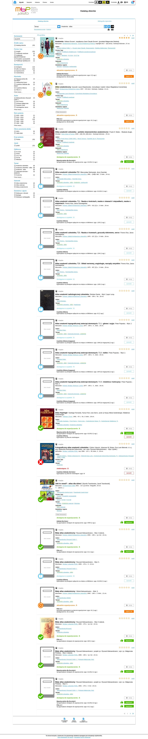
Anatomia (60, 465)
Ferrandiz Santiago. (63, 421)
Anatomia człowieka (76, 425)
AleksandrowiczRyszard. (64, 628)
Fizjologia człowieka (63, 425)
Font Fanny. (73, 421)
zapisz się (129, 76)
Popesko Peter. (61, 330)
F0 (118, 2)
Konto (52, 2)
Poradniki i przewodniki (69, 496)
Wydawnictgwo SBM (69, 485)
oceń (132, 38)
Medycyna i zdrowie (63, 108)
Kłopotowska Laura (66, 93)
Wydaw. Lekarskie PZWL (70, 451)
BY (108, 2)
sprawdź (129, 191)
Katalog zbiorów (43, 21)
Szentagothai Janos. (72, 210)
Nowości (29, 2)
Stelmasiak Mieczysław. (64, 179)
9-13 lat (70, 55)
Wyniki (21, 2)
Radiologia (77, 304)
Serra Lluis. (81, 421)
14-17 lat (76, 55)
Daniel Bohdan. (61, 301)
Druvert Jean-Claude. (83, 48)
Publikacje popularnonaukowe (86, 52)
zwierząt (67, 503)
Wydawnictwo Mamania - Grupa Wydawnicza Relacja (79, 43)
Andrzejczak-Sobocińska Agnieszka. (106, 456)
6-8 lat (63, 500)
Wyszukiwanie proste (39, 29)
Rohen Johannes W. (74, 456)
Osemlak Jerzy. (76, 179)
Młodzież (64, 55)
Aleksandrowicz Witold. (64, 598)
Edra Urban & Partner (68, 134)
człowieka (63, 59)
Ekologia (77, 503)
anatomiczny (62, 63)
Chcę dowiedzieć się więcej (65, 737)
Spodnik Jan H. (95, 138)
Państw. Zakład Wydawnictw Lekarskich (75, 174)
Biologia (59, 66)
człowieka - (65, 182)
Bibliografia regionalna (104, 21)
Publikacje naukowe (68, 97)
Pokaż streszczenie (61, 112)
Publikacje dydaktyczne (69, 52)
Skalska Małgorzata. (105, 48)
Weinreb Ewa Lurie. (87, 456)
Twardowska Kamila (65, 492)
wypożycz (129, 161)
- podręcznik (81, 182)
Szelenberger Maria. (93, 421)
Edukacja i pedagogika (69, 66)
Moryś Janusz (82, 138)
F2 (126, 2)
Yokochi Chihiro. (62, 456)
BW (100, 2)
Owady (59, 503)
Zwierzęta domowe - (77, 334)
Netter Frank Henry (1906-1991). (67, 138)
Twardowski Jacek (81, 492)
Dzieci (59, 55)
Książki (59, 52)
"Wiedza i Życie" (67, 416)
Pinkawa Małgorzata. (86, 659)
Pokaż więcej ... (18, 92)
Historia (37, 2)
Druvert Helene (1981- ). (64, 48)
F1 (122, 2)
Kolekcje (48, 29)
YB (104, 2)
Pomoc (45, 2)
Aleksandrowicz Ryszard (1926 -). (67, 539)
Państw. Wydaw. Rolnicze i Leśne (73, 325)
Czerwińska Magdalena (86, 93)
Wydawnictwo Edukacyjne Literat (70, 89)
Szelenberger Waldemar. (109, 421)
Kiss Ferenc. (61, 210)
